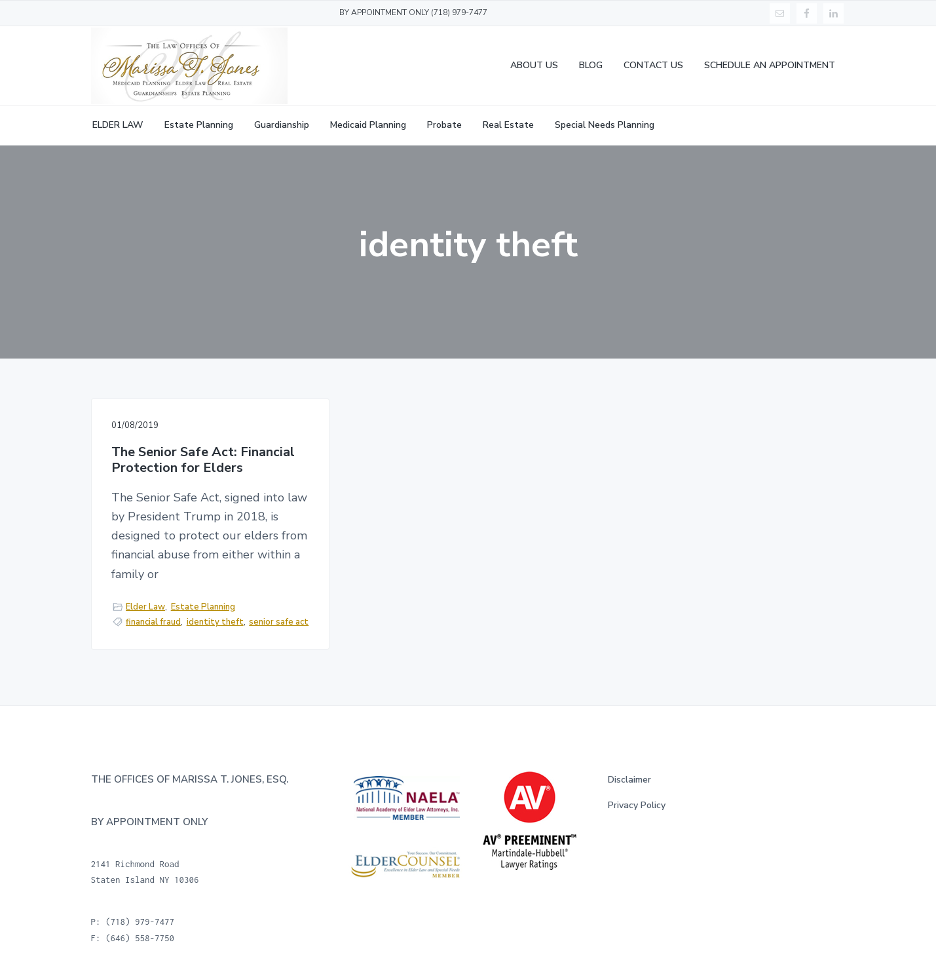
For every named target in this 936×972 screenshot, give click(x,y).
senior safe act (279, 622)
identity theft (215, 622)
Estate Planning (203, 607)
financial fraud (153, 622)
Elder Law (145, 607)
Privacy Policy (636, 805)
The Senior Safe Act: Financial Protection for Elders (203, 460)
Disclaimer (629, 779)
